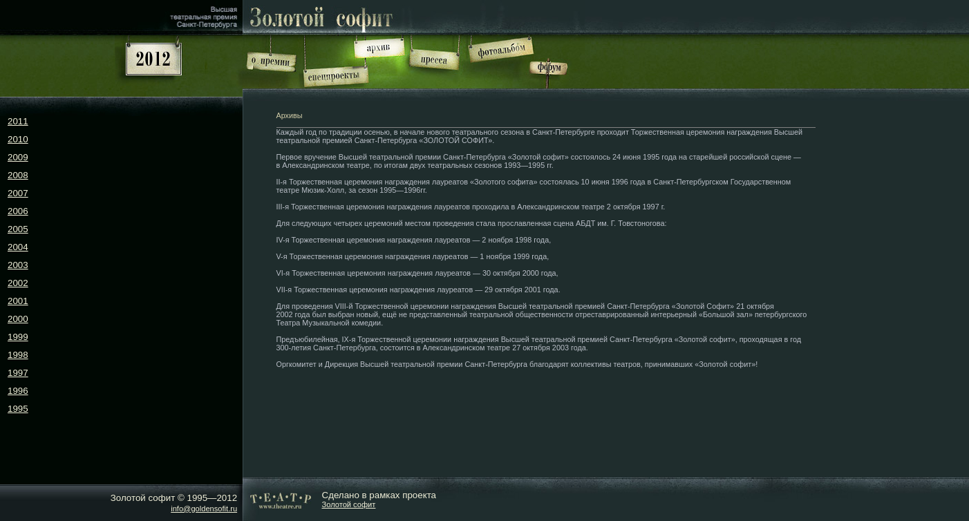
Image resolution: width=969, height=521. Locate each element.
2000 (18, 319)
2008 (18, 175)
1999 (18, 337)
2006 (18, 211)
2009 (18, 157)
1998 (18, 355)
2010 (18, 139)
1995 (18, 409)
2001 (18, 301)
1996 (18, 391)
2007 (18, 193)
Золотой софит (349, 504)
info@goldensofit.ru (204, 508)
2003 (18, 265)
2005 (18, 229)
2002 (18, 283)
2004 (18, 247)
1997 (18, 373)
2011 (18, 121)
